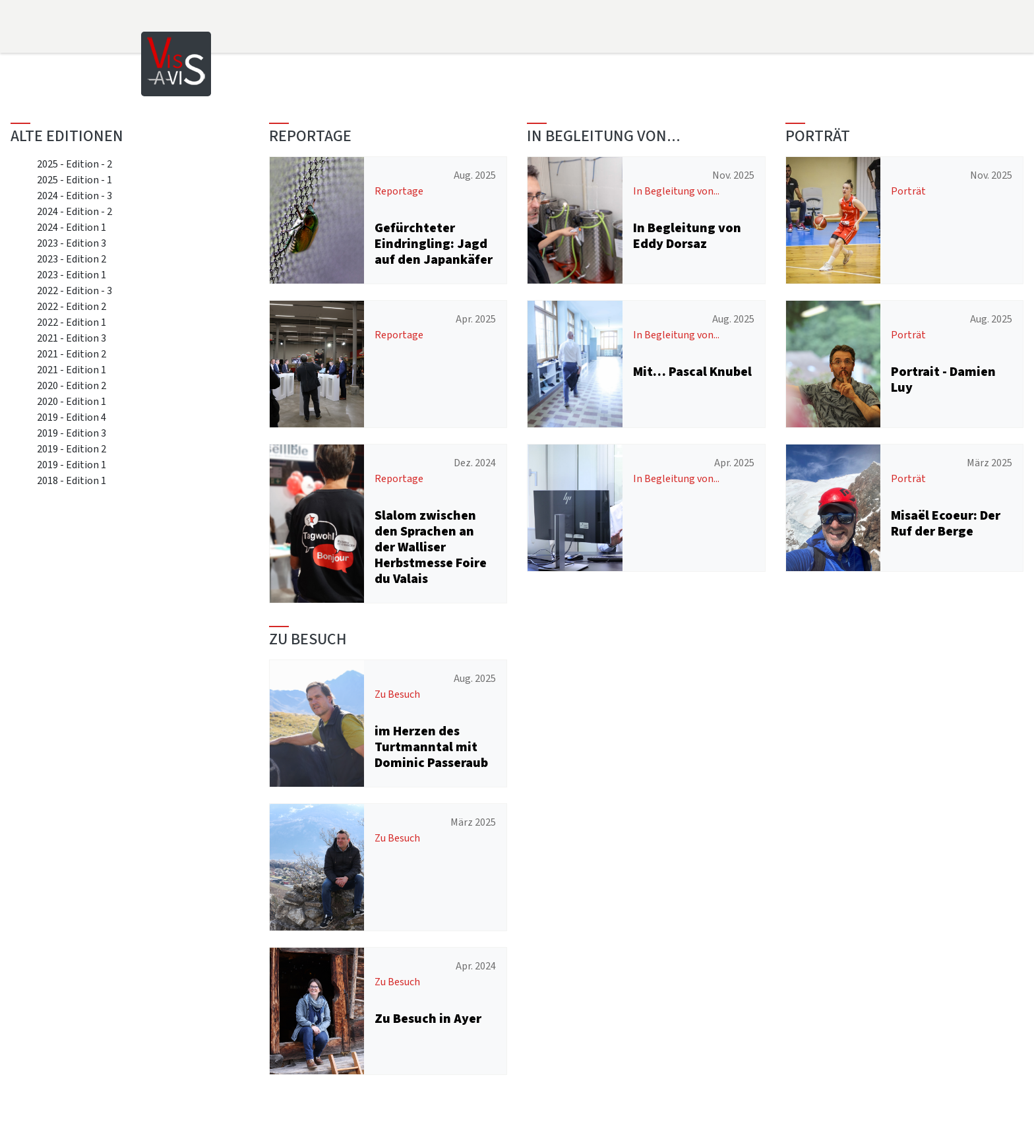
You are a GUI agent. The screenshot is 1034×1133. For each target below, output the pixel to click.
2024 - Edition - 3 (74, 195)
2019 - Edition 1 (71, 465)
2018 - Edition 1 (71, 480)
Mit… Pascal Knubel (692, 372)
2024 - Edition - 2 (74, 211)
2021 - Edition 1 (71, 370)
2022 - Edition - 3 (74, 290)
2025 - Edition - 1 (74, 180)
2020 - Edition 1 (71, 401)
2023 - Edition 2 (71, 259)
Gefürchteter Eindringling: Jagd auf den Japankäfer (434, 243)
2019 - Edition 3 (71, 433)
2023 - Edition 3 (71, 243)
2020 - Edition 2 (71, 385)
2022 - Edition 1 (71, 322)
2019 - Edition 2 (71, 449)
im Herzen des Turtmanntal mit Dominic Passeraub (431, 747)
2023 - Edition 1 (71, 275)
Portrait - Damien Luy (943, 379)
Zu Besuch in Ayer (428, 1018)
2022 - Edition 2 (71, 306)
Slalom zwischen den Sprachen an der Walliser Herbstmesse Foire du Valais (431, 547)
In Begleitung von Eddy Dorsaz (687, 236)
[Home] (176, 63)
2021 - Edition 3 (71, 338)
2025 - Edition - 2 (74, 164)
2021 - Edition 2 (71, 354)
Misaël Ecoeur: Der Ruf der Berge (945, 523)
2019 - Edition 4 (71, 417)
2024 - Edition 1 (71, 227)
